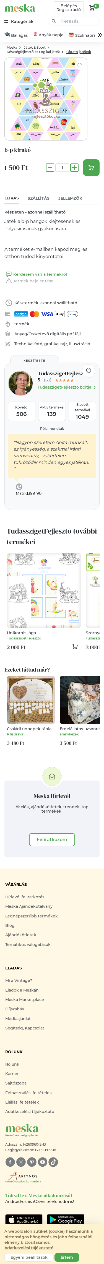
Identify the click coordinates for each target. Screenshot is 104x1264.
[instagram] (21, 1162)
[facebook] (10, 1162)
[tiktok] (53, 1162)
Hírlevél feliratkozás (24, 896)
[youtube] (42, 1162)
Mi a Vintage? (18, 980)
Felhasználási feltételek (28, 1092)
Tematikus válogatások (28, 944)
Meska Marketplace (24, 999)
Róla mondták (52, 428)
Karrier (12, 1073)
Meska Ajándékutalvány (29, 906)
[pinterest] (32, 1162)
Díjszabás (14, 1009)
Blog (10, 925)
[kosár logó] (92, 7)
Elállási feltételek (22, 1102)
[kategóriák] (19, 22)
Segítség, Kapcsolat (24, 1028)
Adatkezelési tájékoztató (29, 1111)
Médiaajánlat (18, 1018)
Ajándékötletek (20, 935)
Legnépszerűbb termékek (31, 916)
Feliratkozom (52, 839)
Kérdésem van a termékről (35, 274)
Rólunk (12, 1064)
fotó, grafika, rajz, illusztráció (62, 344)
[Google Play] (24, 1219)
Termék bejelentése (28, 281)
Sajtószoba (16, 1083)
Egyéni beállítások (29, 1257)
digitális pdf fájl (65, 334)
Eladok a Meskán (22, 990)
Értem (67, 1257)
